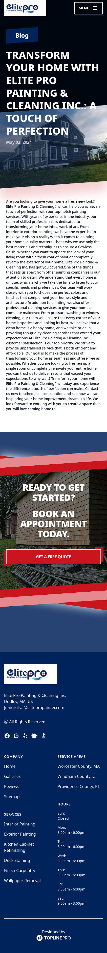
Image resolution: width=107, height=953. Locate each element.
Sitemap (12, 796)
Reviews (11, 786)
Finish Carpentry (19, 870)
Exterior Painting (20, 834)
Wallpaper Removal (22, 880)
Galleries (12, 776)
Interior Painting (19, 824)
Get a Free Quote (53, 557)
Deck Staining (17, 860)
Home (10, 766)
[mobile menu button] (88, 8)
